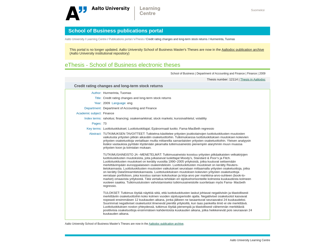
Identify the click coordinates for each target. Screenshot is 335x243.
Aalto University (74, 39)
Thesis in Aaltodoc (252, 79)
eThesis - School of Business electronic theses (122, 65)
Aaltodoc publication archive (242, 49)
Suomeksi (258, 10)
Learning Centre (97, 39)
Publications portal (120, 39)
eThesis (139, 39)
